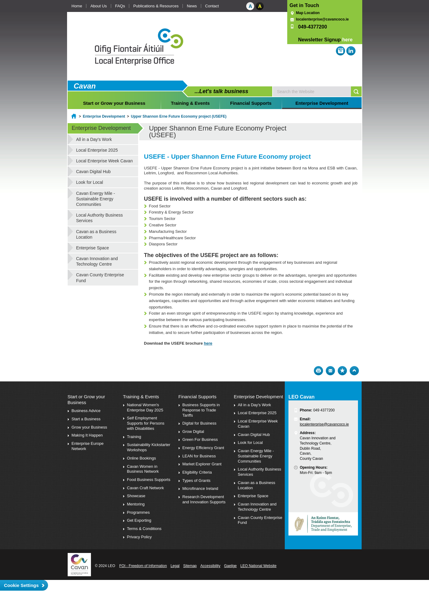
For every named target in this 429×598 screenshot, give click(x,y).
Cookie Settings (21, 585)
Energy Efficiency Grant (203, 447)
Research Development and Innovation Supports (204, 499)
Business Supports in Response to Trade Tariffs (201, 410)
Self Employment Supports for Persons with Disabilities (145, 423)
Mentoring (136, 504)
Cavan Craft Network (145, 488)
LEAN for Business (199, 456)
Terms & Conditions (144, 528)
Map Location (308, 13)
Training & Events (190, 103)
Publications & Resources (156, 6)
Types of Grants (197, 480)
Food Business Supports (149, 479)
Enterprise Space (92, 247)
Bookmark (342, 370)
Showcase (136, 496)
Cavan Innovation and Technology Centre (97, 261)
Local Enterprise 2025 (97, 150)
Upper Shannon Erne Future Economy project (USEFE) (179, 116)
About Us (98, 6)
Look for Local (89, 182)
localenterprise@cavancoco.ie (322, 19)
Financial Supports (251, 103)
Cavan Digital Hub (93, 171)
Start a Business (86, 419)
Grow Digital (193, 431)
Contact (212, 6)
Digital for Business (199, 423)
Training (134, 436)
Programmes (138, 512)
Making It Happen (87, 435)
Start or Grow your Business (114, 103)
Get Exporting (139, 520)
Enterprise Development (321, 103)
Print (318, 370)
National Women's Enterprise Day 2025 (145, 407)
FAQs (120, 6)
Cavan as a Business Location (96, 234)
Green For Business (200, 439)
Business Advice (86, 410)
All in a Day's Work (94, 139)
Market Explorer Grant (202, 464)
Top (354, 370)
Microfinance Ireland (200, 488)
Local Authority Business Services (99, 218)
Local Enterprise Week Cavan (104, 160)
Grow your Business (89, 427)
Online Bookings (141, 458)
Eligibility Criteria (197, 472)
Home (77, 6)
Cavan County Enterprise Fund (100, 277)
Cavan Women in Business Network (143, 469)
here (347, 39)
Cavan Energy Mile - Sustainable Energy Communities (95, 199)
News (192, 6)
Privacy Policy (139, 537)
